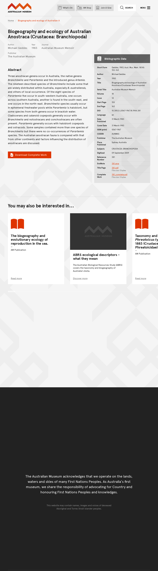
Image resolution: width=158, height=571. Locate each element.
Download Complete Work (28, 155)
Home (11, 20)
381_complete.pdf (119, 174)
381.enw (115, 163)
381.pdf (115, 167)
